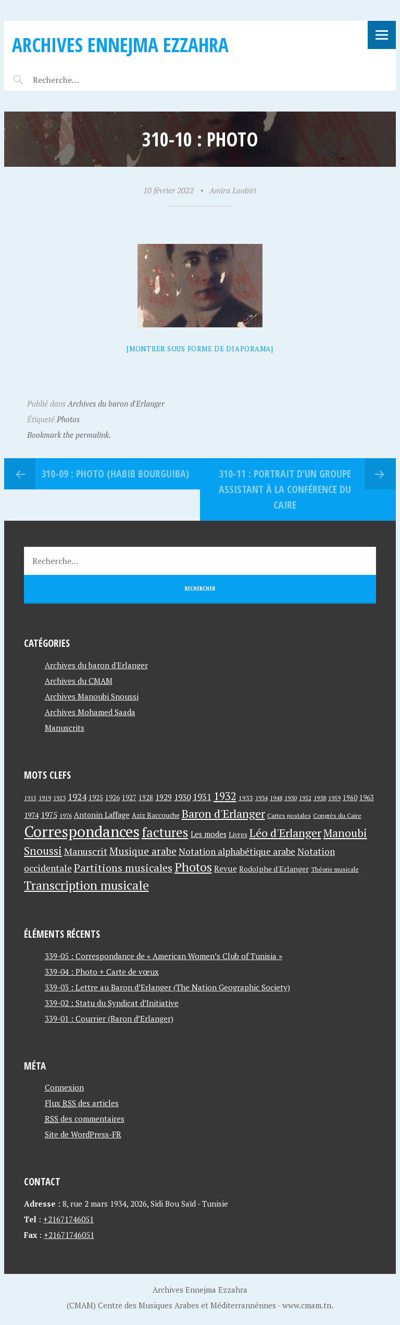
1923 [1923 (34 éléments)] (59, 798)
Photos (68, 419)
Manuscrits (64, 727)
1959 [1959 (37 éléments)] (334, 798)
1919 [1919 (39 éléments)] (45, 798)
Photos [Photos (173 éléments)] (193, 867)
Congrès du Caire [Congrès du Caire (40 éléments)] (337, 815)
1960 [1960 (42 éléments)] (350, 797)
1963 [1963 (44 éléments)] (366, 797)
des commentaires (84, 1118)
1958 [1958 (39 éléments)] (320, 798)
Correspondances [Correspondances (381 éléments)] (82, 831)
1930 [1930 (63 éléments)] (182, 797)
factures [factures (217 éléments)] (165, 832)
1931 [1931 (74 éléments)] (202, 797)
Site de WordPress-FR (83, 1134)
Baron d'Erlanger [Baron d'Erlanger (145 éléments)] (223, 813)
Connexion (64, 1087)
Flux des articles (82, 1103)
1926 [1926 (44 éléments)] (112, 797)
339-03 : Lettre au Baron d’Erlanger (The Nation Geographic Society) (167, 987)
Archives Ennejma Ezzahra (120, 44)
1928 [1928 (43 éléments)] (146, 797)
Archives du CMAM (79, 681)
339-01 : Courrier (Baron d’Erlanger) (109, 1018)
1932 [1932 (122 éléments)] (225, 796)
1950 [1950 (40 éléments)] (290, 797)
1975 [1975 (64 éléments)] (49, 814)
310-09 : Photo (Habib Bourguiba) (115, 474)
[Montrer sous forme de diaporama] (200, 348)
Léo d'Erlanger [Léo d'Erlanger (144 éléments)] (285, 832)
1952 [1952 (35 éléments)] (305, 798)
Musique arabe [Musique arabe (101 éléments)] (143, 850)
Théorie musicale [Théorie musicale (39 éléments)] (335, 869)
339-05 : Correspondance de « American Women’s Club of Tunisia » (163, 956)
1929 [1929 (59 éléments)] (163, 797)
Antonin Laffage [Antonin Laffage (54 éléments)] (102, 815)
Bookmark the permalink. (69, 435)
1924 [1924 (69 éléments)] (77, 797)
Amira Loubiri (232, 190)
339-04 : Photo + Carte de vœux (102, 971)
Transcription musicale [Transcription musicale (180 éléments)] (86, 885)
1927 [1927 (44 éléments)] (129, 797)
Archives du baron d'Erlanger (116, 403)
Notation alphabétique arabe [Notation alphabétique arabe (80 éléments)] (237, 851)
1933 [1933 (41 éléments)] (246, 797)
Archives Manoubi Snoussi (92, 696)
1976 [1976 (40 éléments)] (65, 815)
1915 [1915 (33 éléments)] (30, 798)
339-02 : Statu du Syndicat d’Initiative (112, 1003)
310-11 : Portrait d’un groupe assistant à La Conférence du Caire (285, 489)
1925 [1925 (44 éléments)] (96, 797)
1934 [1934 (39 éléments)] (261, 798)
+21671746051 (68, 1219)
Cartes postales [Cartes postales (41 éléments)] (289, 815)
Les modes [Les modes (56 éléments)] (209, 834)
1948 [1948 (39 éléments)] (276, 798)
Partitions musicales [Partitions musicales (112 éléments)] (123, 868)
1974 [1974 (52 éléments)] (31, 815)
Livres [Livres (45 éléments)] (238, 834)
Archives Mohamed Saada (90, 712)
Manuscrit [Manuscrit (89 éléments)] (85, 851)
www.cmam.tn (306, 1305)
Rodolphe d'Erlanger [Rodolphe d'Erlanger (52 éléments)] (274, 869)
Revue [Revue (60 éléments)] (225, 868)
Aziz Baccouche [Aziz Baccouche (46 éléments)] (156, 815)
